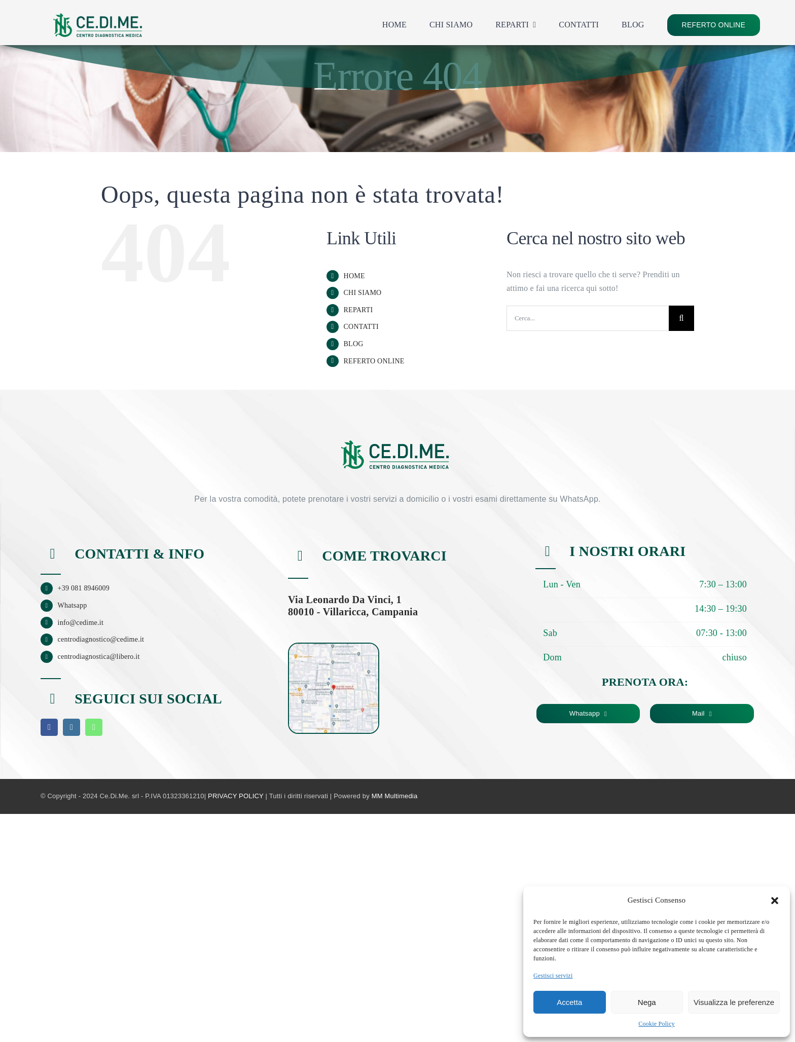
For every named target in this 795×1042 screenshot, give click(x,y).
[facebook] (49, 727)
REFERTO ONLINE (374, 361)
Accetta (569, 1002)
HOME (354, 276)
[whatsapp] (93, 727)
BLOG (354, 344)
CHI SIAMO (363, 292)
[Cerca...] (588, 318)
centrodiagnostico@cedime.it (101, 639)
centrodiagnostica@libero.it (99, 656)
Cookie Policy (656, 1023)
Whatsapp (72, 605)
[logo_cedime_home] (97, 9)
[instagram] (71, 727)
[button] (775, 901)
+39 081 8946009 (84, 588)
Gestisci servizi (553, 975)
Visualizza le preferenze (734, 1002)
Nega (647, 1002)
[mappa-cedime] (333, 647)
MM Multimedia (395, 796)
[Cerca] (681, 318)
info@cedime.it (81, 622)
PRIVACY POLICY (236, 796)
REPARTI (358, 310)
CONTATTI (361, 326)
